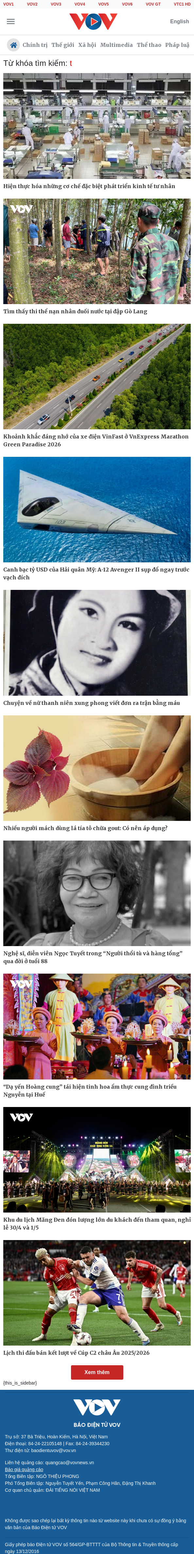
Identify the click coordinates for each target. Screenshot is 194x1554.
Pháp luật (178, 45)
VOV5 (103, 4)
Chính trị (35, 45)
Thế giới (62, 45)
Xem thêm (96, 1372)
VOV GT (153, 4)
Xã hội (87, 45)
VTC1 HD (182, 4)
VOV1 (8, 4)
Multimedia (116, 45)
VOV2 (32, 4)
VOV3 (56, 4)
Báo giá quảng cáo (24, 1469)
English (179, 21)
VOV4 (80, 4)
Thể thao (149, 45)
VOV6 (127, 4)
